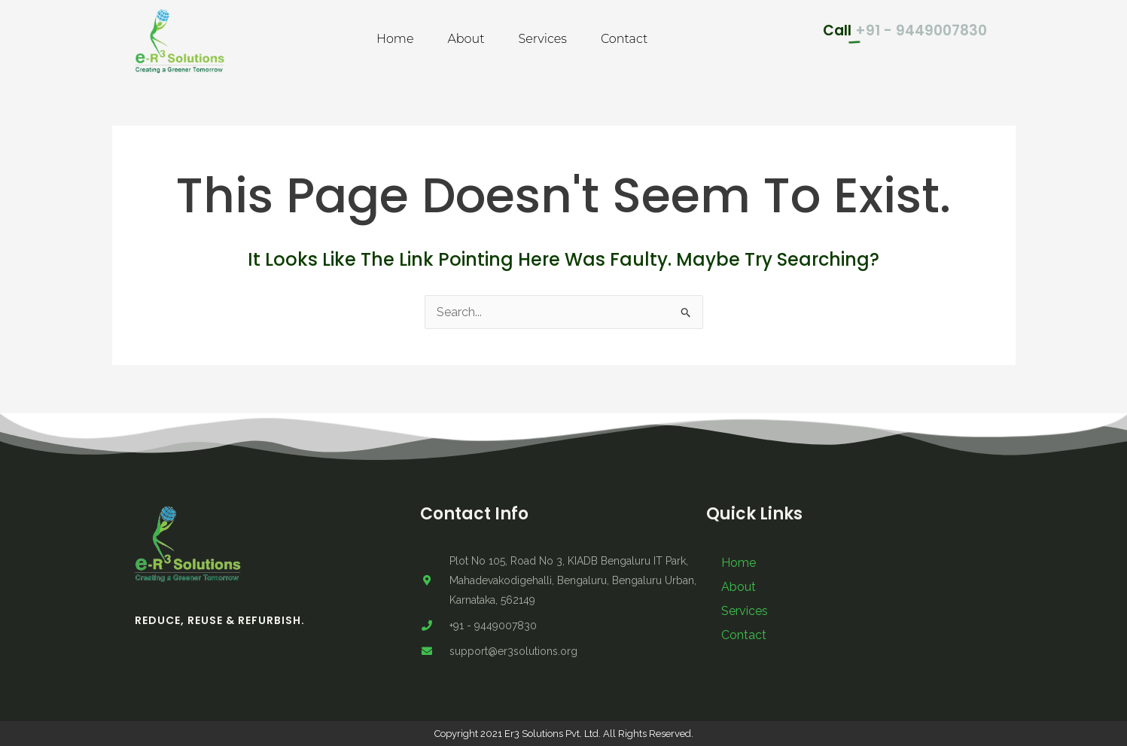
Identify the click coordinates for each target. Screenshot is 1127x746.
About (465, 39)
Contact (624, 39)
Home (395, 39)
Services (543, 39)
